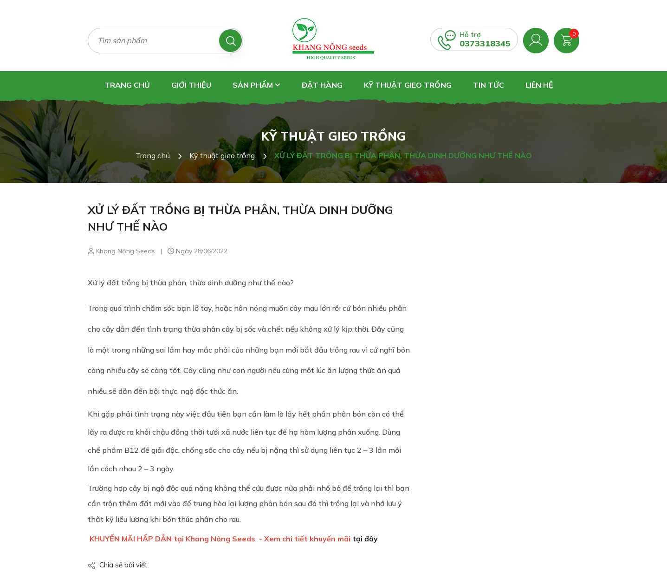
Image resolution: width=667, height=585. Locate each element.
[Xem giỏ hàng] (566, 39)
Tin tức (488, 85)
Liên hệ (539, 85)
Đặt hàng (322, 85)
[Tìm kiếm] (230, 40)
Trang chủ (127, 85)
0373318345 (485, 43)
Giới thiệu (191, 85)
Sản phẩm (256, 85)
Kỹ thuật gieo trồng (408, 85)
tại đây (365, 538)
